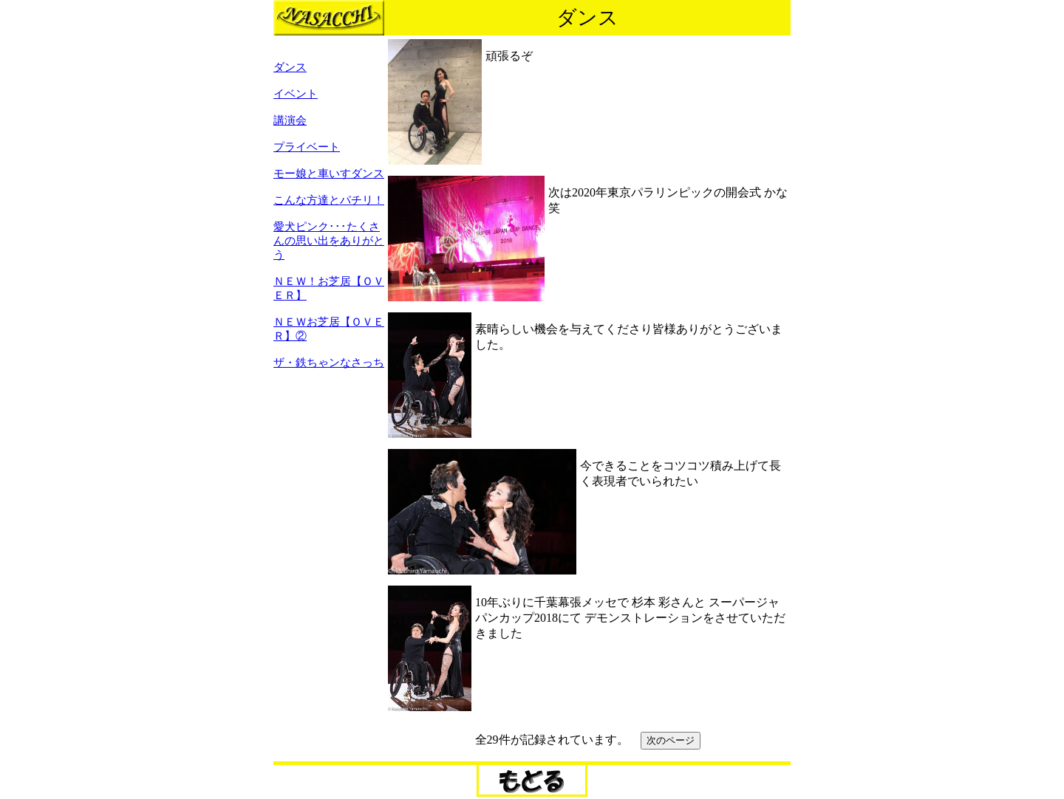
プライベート (306, 147)
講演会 (290, 120)
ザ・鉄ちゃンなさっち (328, 362)
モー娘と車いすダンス (328, 173)
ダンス (290, 67)
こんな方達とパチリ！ (328, 200)
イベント (295, 94)
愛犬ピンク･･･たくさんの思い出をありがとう (328, 241)
